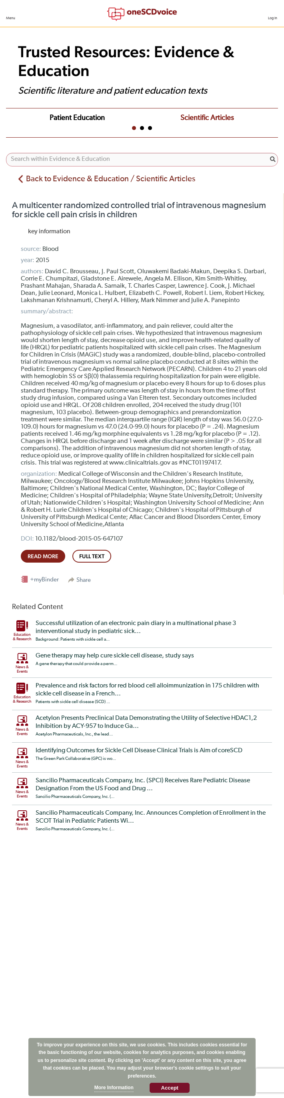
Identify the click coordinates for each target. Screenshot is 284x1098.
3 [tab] (150, 128)
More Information (114, 1087)
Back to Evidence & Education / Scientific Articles (110, 179)
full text (91, 556)
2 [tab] (142, 128)
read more (43, 556)
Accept (169, 1088)
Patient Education (77, 118)
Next (269, 116)
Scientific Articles (207, 118)
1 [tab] (134, 128)
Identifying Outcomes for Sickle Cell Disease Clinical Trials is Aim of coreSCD (139, 750)
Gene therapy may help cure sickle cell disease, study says (115, 656)
